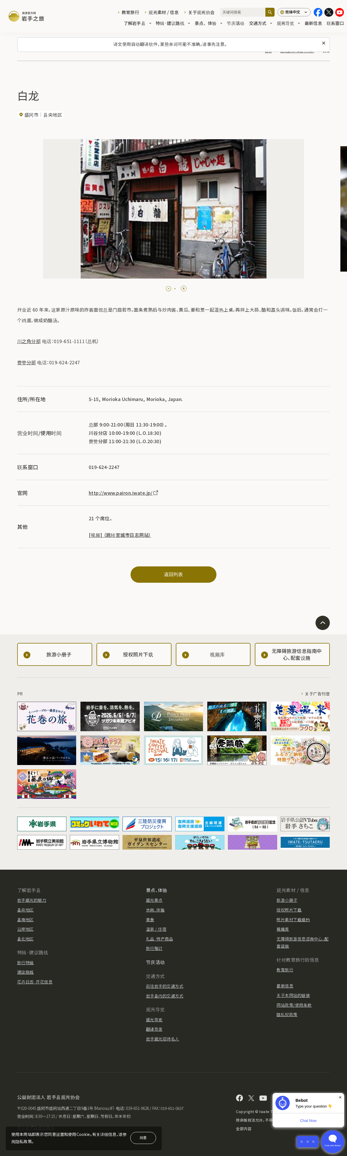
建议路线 (25, 972)
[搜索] (270, 12)
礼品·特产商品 (159, 939)
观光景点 (154, 900)
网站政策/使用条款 (294, 1005)
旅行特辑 (25, 962)
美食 (150, 919)
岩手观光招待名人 (162, 1039)
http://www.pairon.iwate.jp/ (124, 492)
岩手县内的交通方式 (164, 996)
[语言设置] (294, 12)
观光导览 (288, 23)
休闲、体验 (155, 910)
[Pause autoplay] (184, 288)
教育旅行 (130, 12)
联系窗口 (335, 23)
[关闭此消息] (323, 43)
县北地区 (25, 939)
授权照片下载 (289, 910)
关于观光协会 (201, 12)
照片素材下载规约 (293, 919)
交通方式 (260, 23)
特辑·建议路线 (173, 23)
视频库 (283, 929)
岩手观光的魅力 (31, 900)
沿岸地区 (25, 929)
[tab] (168, 289)
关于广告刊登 (317, 694)
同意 (143, 1137)
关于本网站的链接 (293, 995)
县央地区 (25, 910)
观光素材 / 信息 (164, 12)
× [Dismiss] (340, 1097)
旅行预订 (154, 948)
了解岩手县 (137, 23)
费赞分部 (26, 362)
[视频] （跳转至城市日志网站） (120, 534)
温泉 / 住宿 (156, 929)
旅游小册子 (287, 900)
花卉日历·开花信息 (34, 982)
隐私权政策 (287, 1014)
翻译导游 (154, 1029)
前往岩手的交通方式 (164, 986)
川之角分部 (29, 341)
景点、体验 (208, 23)
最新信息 (313, 23)
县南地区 (25, 919)
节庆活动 (235, 23)
